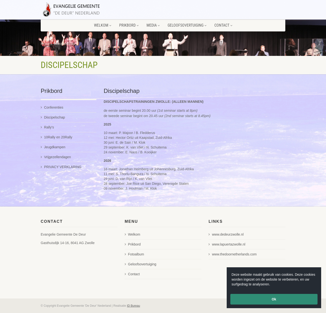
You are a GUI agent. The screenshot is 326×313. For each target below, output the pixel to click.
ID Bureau (133, 305)
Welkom (102, 25)
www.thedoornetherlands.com (232, 254)
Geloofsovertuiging (187, 25)
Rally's (47, 127)
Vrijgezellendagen (56, 157)
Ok (274, 299)
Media (153, 25)
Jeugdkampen (53, 147)
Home (45, 44)
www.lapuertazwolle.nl (227, 244)
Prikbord (129, 25)
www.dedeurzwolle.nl (226, 234)
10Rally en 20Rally (56, 137)
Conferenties (52, 107)
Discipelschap (64, 44)
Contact (223, 25)
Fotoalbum (134, 254)
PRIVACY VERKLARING (61, 167)
